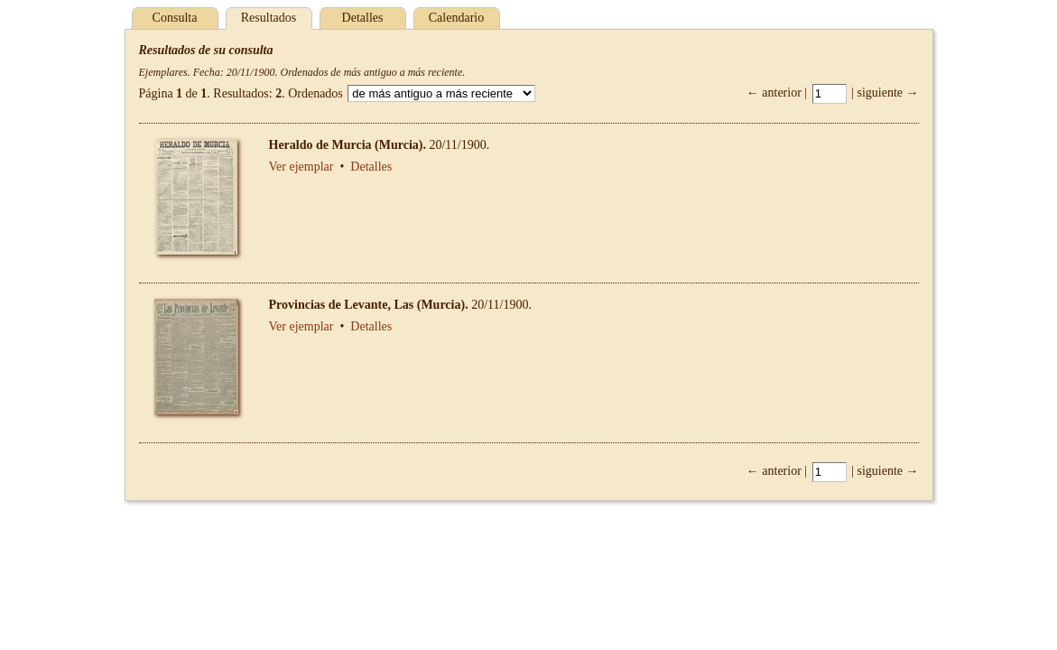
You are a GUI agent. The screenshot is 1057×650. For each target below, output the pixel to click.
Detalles (363, 17)
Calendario (456, 17)
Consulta (175, 17)
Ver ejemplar (301, 166)
